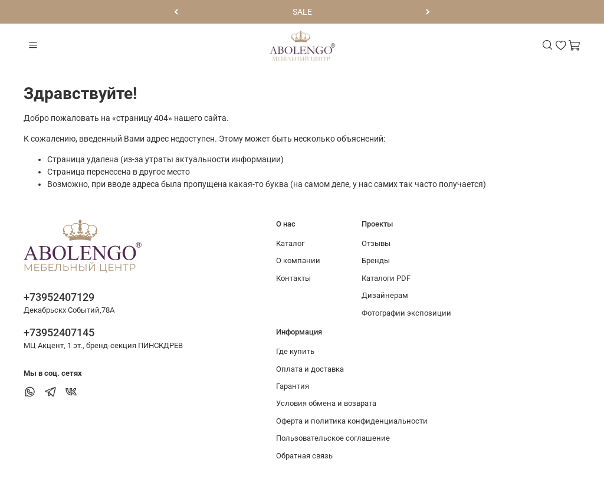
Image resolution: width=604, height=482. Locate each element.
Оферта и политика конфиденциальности (352, 421)
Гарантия (292, 386)
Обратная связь (304, 455)
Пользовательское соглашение (333, 438)
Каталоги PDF (386, 278)
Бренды (376, 260)
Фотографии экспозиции (406, 313)
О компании (298, 260)
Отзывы (376, 243)
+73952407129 (59, 297)
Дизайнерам (385, 295)
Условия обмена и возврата (326, 403)
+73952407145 (59, 332)
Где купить (295, 351)
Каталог (290, 243)
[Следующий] (428, 11)
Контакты (293, 278)
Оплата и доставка (310, 369)
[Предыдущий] (176, 11)
